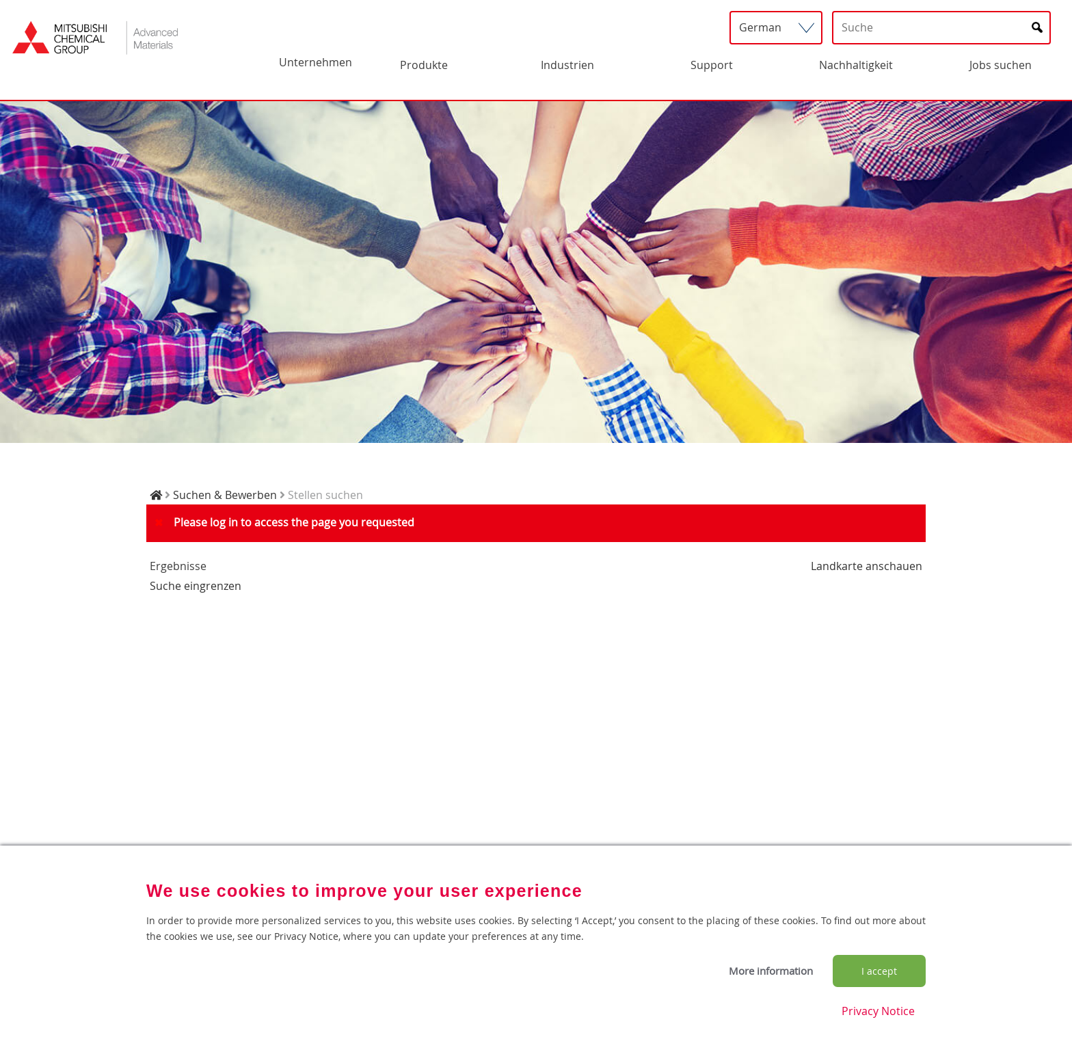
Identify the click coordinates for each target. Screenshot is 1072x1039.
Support (712, 64)
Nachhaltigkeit (856, 64)
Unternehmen (315, 62)
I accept (879, 970)
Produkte (424, 64)
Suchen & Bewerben (225, 494)
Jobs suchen (1000, 64)
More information (771, 970)
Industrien (567, 64)
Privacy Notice (878, 1010)
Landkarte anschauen (866, 566)
